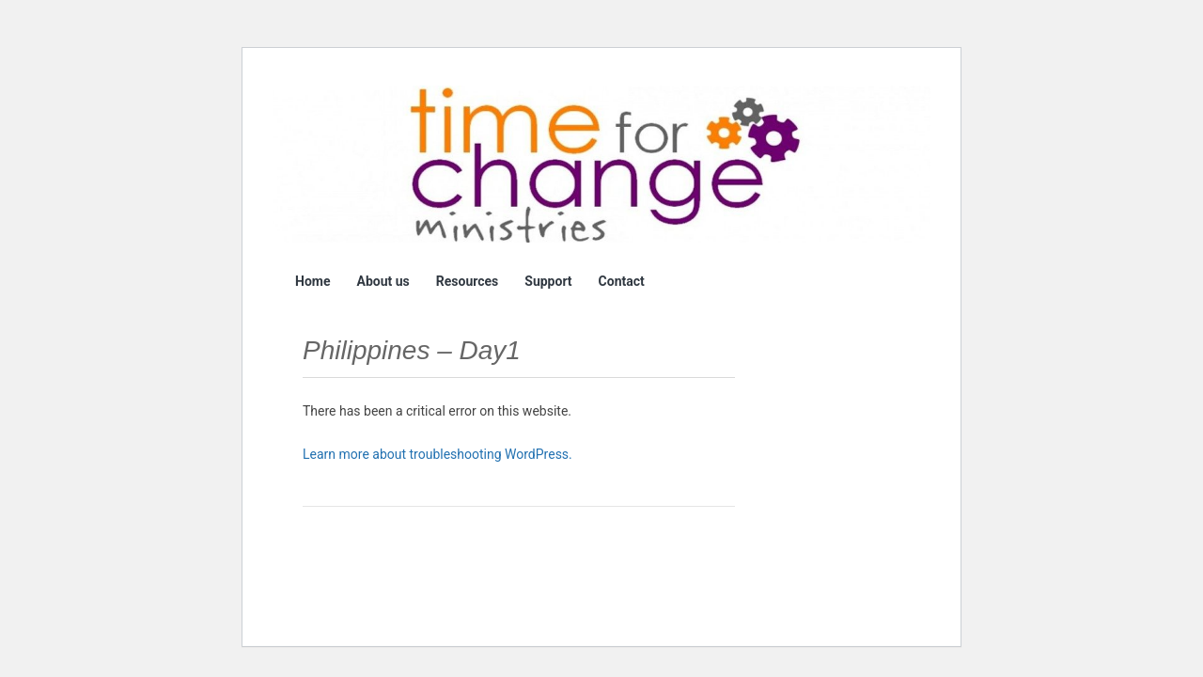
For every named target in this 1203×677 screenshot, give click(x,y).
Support (547, 281)
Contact (622, 281)
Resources (467, 281)
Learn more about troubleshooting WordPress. (437, 454)
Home (312, 281)
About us (382, 281)
